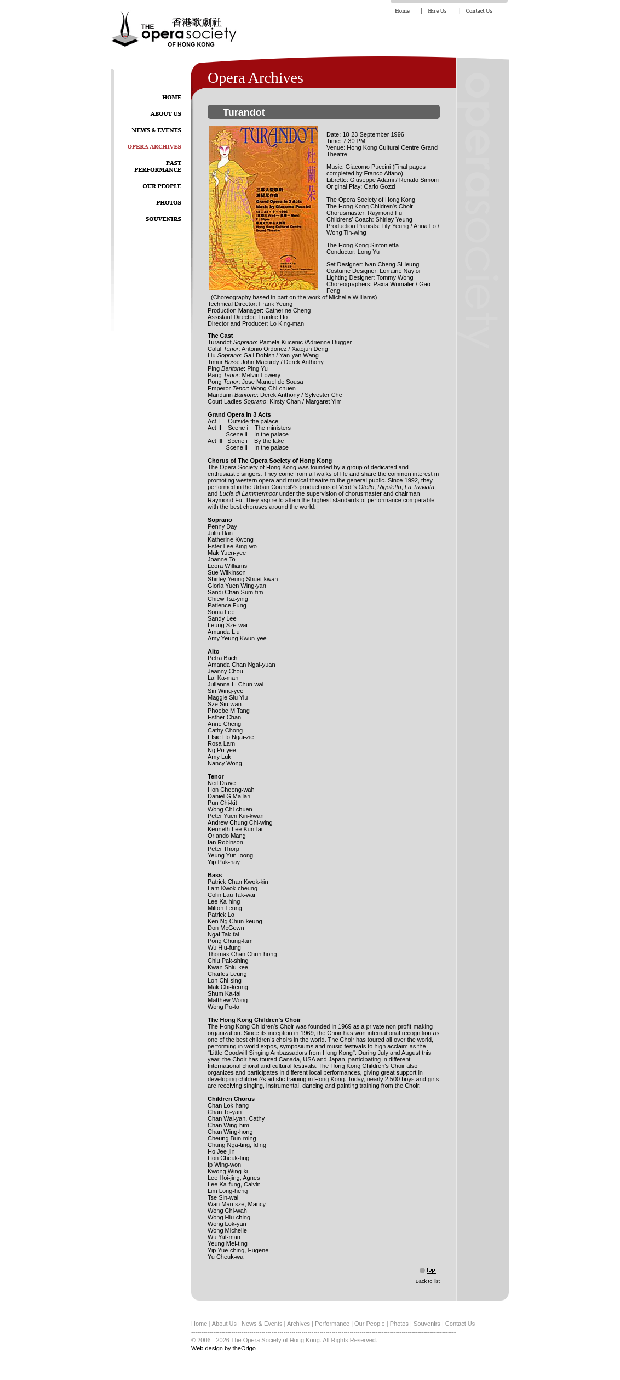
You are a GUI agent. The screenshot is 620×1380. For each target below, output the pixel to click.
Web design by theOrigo (223, 1348)
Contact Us (460, 1323)
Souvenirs (427, 1323)
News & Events (262, 1323)
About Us (224, 1323)
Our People (369, 1323)
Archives (298, 1323)
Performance (332, 1323)
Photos (399, 1323)
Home (199, 1323)
